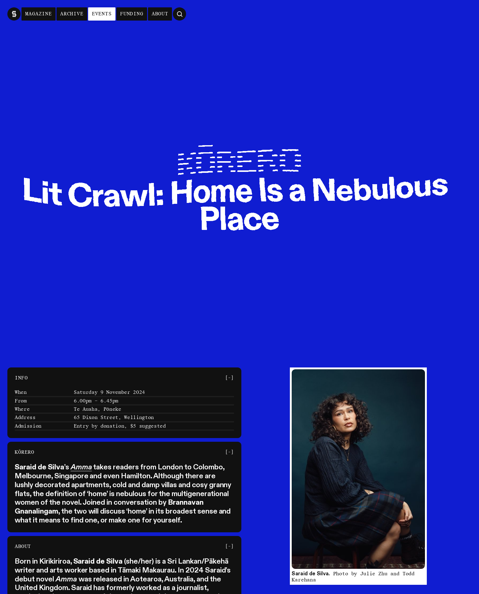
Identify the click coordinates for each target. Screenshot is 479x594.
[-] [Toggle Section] (229, 378)
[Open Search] (179, 14)
